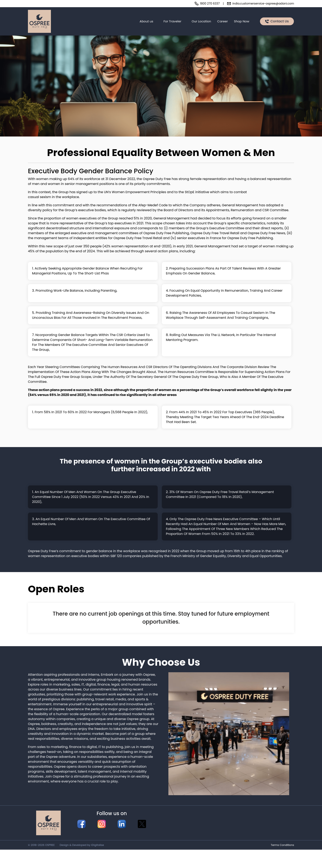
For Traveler (172, 21)
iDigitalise (97, 845)
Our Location (201, 21)
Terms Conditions (282, 845)
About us (146, 21)
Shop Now (241, 21)
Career (222, 21)
